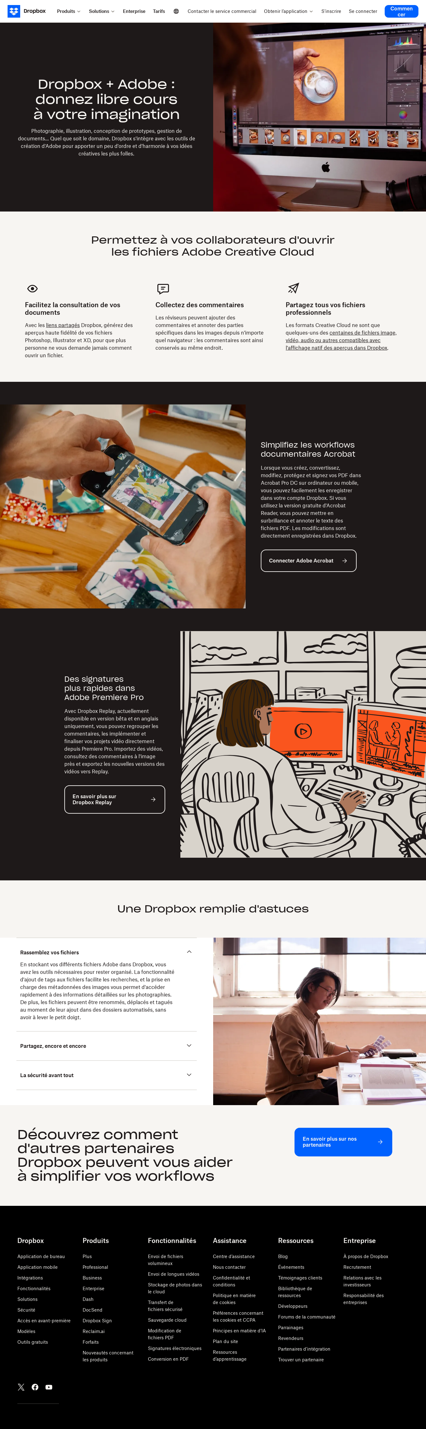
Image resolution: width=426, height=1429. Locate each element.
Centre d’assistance (234, 1256)
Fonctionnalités (33, 1288)
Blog (283, 1256)
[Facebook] (35, 1387)
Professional (95, 1267)
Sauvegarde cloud (167, 1320)
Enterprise (93, 1288)
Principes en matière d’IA (239, 1330)
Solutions (27, 1299)
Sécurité (26, 1310)
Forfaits (91, 1342)
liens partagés (63, 325)
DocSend (92, 1310)
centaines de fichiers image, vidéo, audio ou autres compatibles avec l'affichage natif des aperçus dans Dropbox (341, 340)
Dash (88, 1299)
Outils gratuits (32, 1342)
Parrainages (290, 1327)
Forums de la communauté (307, 1316)
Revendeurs (290, 1338)
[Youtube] (49, 1387)
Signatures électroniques (174, 1348)
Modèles (26, 1331)
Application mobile (37, 1267)
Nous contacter (229, 1267)
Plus (87, 1256)
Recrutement (357, 1267)
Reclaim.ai (94, 1331)
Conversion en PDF (168, 1359)
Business (92, 1277)
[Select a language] (176, 11)
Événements (291, 1267)
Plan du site (225, 1341)
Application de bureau (41, 1256)
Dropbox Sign (97, 1320)
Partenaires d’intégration (304, 1349)
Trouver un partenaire (301, 1359)
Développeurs (292, 1306)
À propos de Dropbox (365, 1256)
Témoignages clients (300, 1277)
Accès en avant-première (44, 1320)
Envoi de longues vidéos (173, 1274)
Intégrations (30, 1277)
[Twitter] (21, 1387)
